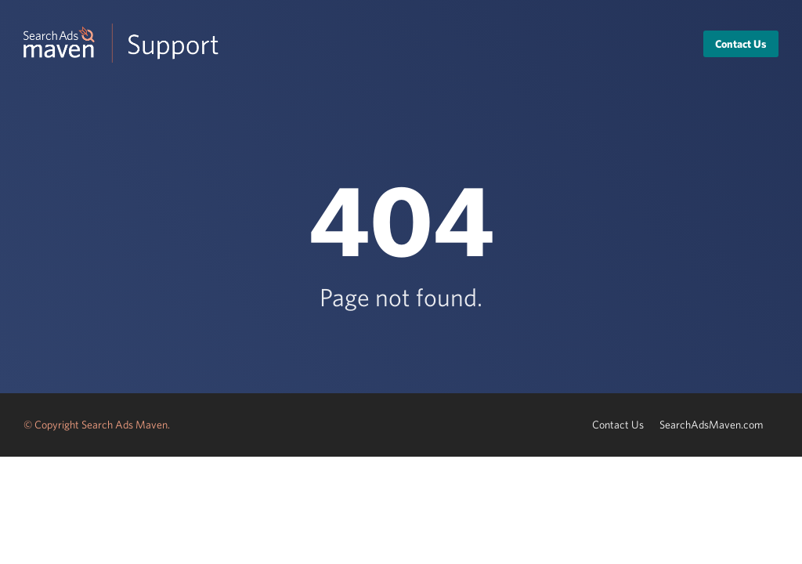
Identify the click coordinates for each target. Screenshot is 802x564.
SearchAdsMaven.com (711, 424)
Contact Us (741, 44)
